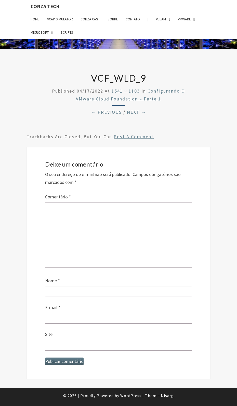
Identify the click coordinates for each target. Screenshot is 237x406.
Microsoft (40, 32)
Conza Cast (90, 19)
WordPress (130, 395)
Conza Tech (45, 6)
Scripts (67, 32)
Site (48, 334)
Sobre (113, 19)
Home (35, 19)
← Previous (106, 112)
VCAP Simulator (60, 19)
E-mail (52, 307)
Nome (52, 281)
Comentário (58, 197)
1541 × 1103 (126, 91)
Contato (133, 19)
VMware (184, 19)
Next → (136, 112)
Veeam (161, 19)
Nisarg (167, 395)
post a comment (134, 136)
